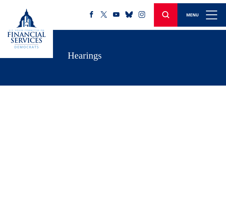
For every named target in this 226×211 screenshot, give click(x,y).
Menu (201, 15)
